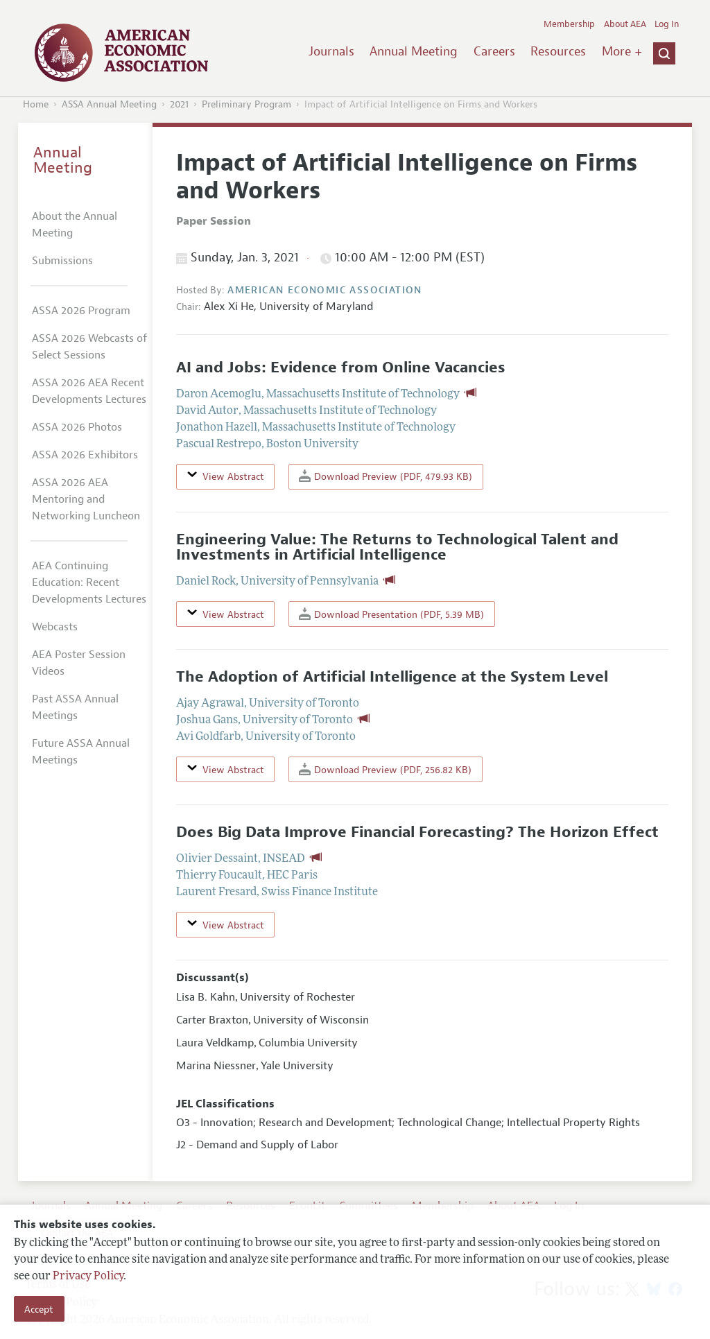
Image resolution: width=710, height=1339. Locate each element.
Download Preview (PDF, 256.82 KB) (385, 769)
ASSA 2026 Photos (77, 427)
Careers (494, 51)
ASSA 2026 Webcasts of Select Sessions (89, 346)
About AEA (625, 24)
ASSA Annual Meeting (109, 104)
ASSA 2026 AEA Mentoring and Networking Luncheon (86, 499)
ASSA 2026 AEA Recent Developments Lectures (89, 391)
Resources (558, 51)
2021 (179, 104)
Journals (331, 51)
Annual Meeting (414, 51)
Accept (38, 1309)
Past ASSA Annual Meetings (75, 707)
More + (622, 51)
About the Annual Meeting (74, 224)
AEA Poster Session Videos (78, 663)
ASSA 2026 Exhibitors (85, 455)
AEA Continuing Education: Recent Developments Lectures (89, 582)
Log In (667, 24)
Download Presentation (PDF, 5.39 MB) (391, 614)
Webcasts (55, 627)
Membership (569, 24)
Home (36, 104)
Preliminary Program (246, 104)
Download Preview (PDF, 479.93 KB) (385, 476)
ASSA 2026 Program (81, 311)
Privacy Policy (88, 1276)
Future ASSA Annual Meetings (81, 751)
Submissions (62, 261)
